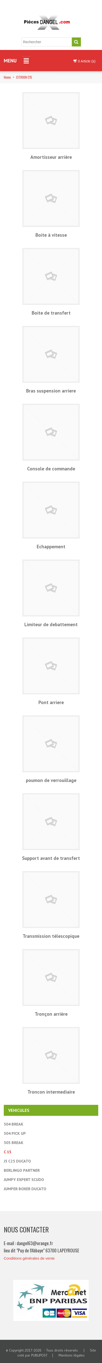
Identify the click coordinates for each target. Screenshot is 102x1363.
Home (7, 77)
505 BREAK (13, 1142)
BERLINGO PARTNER (22, 1170)
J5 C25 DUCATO (17, 1161)
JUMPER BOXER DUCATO (25, 1188)
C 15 (7, 1151)
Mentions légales (72, 1355)
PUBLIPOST (39, 1355)
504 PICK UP (15, 1133)
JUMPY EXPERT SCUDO (24, 1179)
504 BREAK (13, 1124)
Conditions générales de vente (29, 1258)
